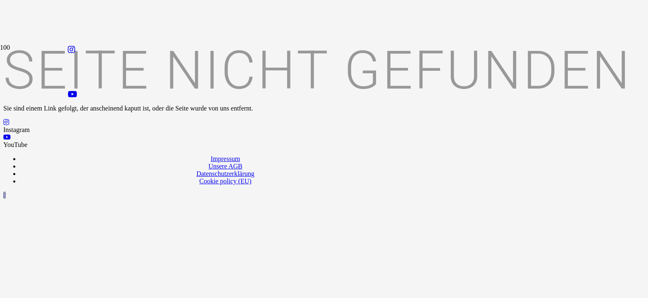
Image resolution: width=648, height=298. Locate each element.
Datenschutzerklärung (225, 173)
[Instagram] (71, 49)
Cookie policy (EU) (225, 181)
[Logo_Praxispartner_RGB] (239, 131)
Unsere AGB (225, 166)
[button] (4, 195)
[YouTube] (72, 94)
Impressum (225, 158)
